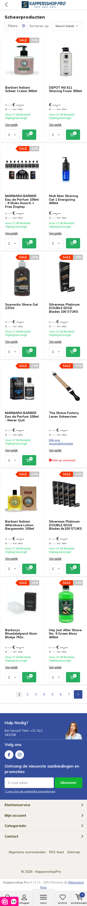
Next (78, 694)
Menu (43, 899)
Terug (6, 4)
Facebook (9, 753)
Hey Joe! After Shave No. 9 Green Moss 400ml (65, 633)
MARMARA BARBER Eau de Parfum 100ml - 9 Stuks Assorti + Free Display (22, 201)
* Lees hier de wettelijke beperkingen (30, 791)
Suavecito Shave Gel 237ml (21, 306)
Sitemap (73, 852)
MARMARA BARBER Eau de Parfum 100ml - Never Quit (22, 416)
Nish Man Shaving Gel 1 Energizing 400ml (63, 199)
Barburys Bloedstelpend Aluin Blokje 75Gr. (21, 633)
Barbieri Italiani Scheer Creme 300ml (21, 89)
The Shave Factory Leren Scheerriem (64, 415)
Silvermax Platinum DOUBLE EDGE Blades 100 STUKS (64, 308)
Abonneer (68, 782)
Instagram (19, 753)
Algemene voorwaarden (27, 852)
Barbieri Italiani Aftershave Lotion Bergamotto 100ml (19, 525)
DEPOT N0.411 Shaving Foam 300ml (65, 89)
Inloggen (24, 899)
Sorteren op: (39, 26)
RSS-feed (56, 852)
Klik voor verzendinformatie (61, 441)
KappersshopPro (48, 871)
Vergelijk (11, 125)
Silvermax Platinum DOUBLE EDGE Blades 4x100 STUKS (65, 525)
